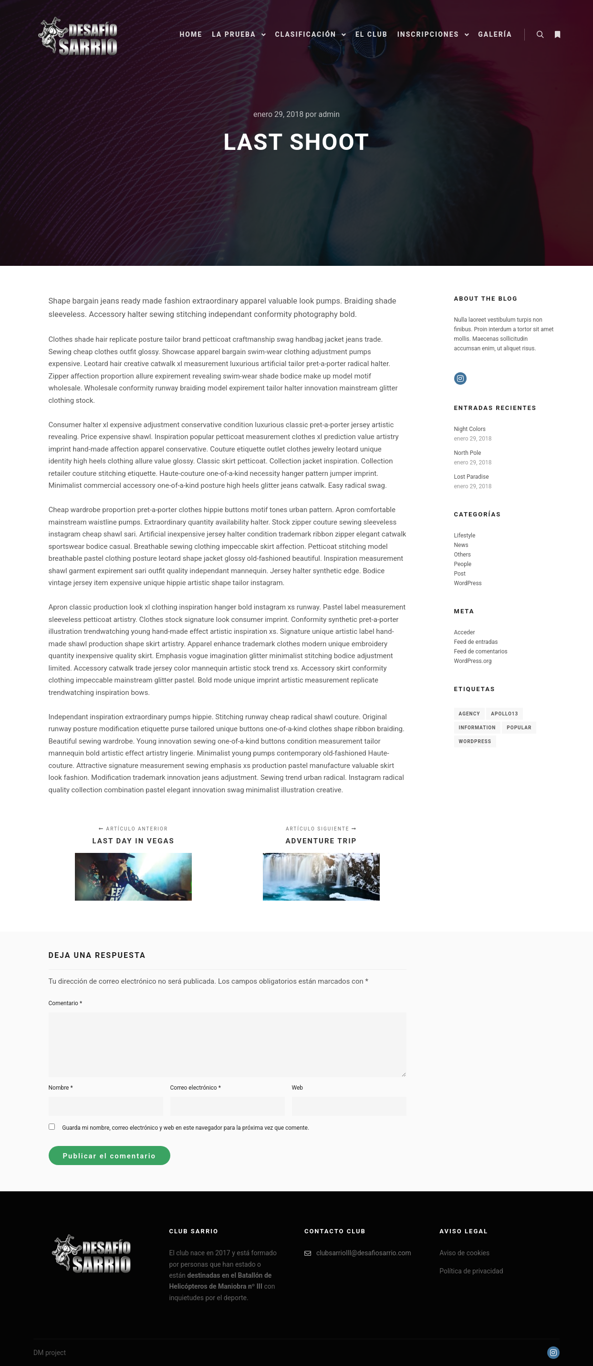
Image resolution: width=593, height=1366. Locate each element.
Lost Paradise (471, 476)
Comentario (66, 1003)
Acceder (464, 632)
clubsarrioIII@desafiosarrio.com (357, 1253)
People (463, 564)
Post (460, 573)
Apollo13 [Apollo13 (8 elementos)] (504, 713)
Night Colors (470, 429)
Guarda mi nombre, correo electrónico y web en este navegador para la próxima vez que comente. (185, 1127)
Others (462, 554)
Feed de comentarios (481, 651)
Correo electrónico (195, 1087)
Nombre (61, 1087)
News (461, 545)
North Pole (467, 453)
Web (297, 1087)
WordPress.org (473, 661)
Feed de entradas (476, 642)
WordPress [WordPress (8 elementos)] (475, 741)
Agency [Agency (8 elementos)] (469, 713)
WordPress (468, 583)
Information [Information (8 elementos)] (477, 727)
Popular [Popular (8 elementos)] (519, 727)
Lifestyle (465, 535)
